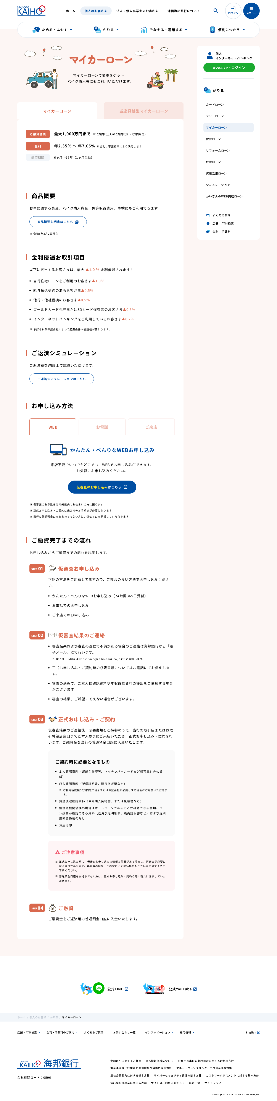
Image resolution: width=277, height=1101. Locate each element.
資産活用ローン (216, 173)
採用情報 (185, 1032)
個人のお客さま (96, 11)
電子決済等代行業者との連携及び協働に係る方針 (141, 1068)
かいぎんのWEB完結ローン (224, 196)
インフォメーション (158, 1032)
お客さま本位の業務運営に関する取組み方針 (206, 1060)
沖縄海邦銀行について (183, 11)
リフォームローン (218, 150)
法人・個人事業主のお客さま (137, 11)
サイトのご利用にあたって (168, 1083)
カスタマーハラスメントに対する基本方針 (232, 1075)
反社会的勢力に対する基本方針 (130, 1075)
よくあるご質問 (94, 1032)
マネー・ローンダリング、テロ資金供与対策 (204, 1068)
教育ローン (213, 139)
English (253, 1032)
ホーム (71, 11)
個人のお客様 (37, 1017)
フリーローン (215, 116)
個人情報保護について (160, 1060)
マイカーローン (216, 127)
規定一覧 (194, 1083)
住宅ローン (213, 162)
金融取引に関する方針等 (125, 1060)
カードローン (215, 104)
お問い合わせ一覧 (124, 1032)
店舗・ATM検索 (27, 1032)
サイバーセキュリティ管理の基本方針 (177, 1075)
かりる (54, 1017)
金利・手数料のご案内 (61, 1032)
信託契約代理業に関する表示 (128, 1083)
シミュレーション (218, 185)
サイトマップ (213, 1083)
